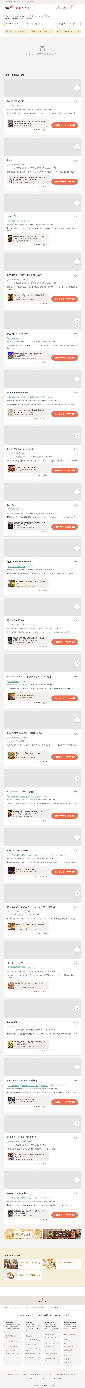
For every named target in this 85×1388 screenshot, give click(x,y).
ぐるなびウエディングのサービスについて (36, 1378)
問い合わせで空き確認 (64, 125)
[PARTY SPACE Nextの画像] (42, 837)
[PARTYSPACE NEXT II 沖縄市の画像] (42, 1067)
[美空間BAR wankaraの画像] (42, 320)
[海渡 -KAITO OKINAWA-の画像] (42, 548)
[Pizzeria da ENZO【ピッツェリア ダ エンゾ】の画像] (42, 663)
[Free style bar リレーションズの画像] (42, 435)
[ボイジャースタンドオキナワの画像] (42, 1124)
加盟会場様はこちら (63, 1374)
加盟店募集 (74, 1374)
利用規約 (17, 1374)
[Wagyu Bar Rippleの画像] (42, 1180)
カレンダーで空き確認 (64, 299)
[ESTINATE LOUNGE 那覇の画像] (42, 778)
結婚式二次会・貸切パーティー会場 (42, 1307)
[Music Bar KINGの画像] (42, 607)
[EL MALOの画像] (42, 1008)
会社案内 (10, 1374)
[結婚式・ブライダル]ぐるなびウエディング (17, 1307)
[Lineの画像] (42, 147)
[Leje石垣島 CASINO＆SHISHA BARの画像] (42, 720)
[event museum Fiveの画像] (42, 379)
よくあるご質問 (56, 1378)
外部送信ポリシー (49, 1374)
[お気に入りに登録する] (75, 101)
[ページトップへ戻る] (42, 1300)
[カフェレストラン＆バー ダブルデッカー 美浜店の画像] (42, 893)
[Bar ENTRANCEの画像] (42, 88)
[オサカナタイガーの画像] (42, 950)
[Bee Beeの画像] (42, 492)
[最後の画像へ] (77, 88)
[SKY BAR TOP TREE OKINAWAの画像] (42, 262)
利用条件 (24, 1374)
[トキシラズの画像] (42, 203)
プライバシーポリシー (35, 1374)
